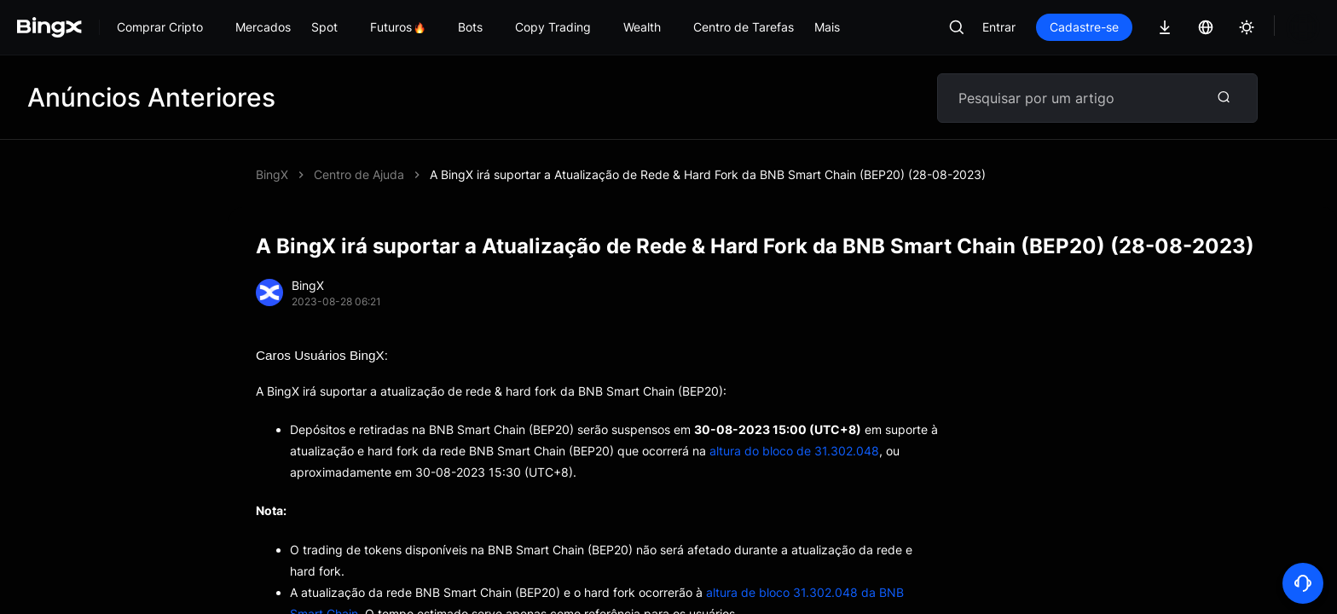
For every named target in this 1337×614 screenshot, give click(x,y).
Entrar (999, 27)
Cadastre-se (1084, 27)
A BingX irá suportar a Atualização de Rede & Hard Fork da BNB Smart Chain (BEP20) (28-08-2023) (708, 174)
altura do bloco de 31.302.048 (794, 450)
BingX (272, 174)
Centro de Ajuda (359, 174)
